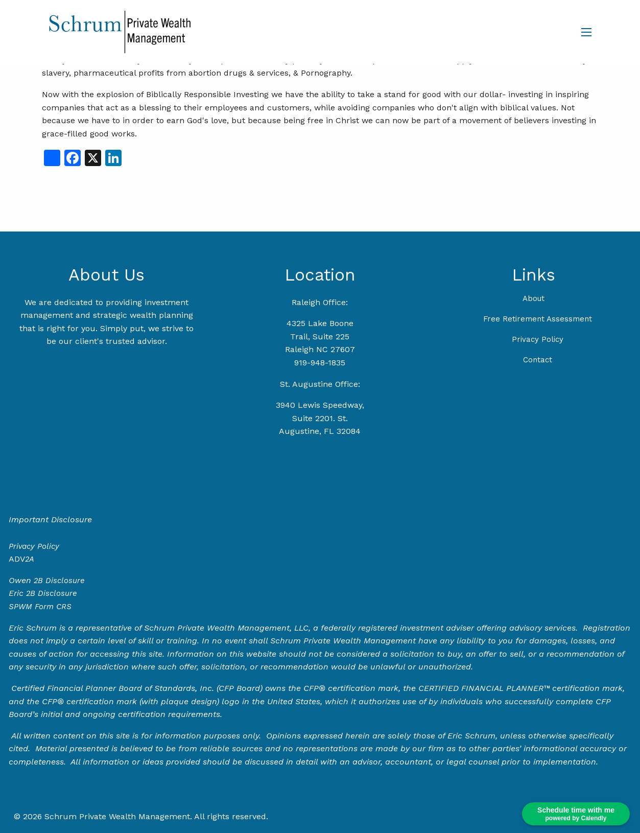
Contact (537, 359)
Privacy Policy (537, 339)
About (533, 298)
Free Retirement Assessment (537, 318)
